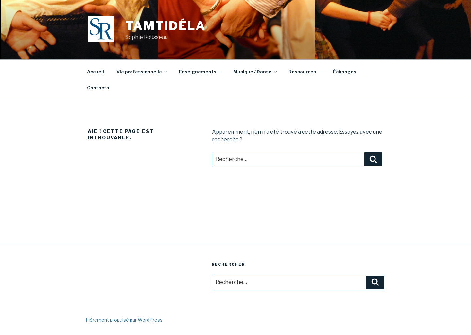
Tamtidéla (165, 26)
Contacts (98, 87)
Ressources (305, 71)
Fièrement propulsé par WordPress (124, 320)
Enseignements (200, 71)
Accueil (95, 71)
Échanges (344, 71)
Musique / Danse (255, 71)
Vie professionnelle (142, 71)
